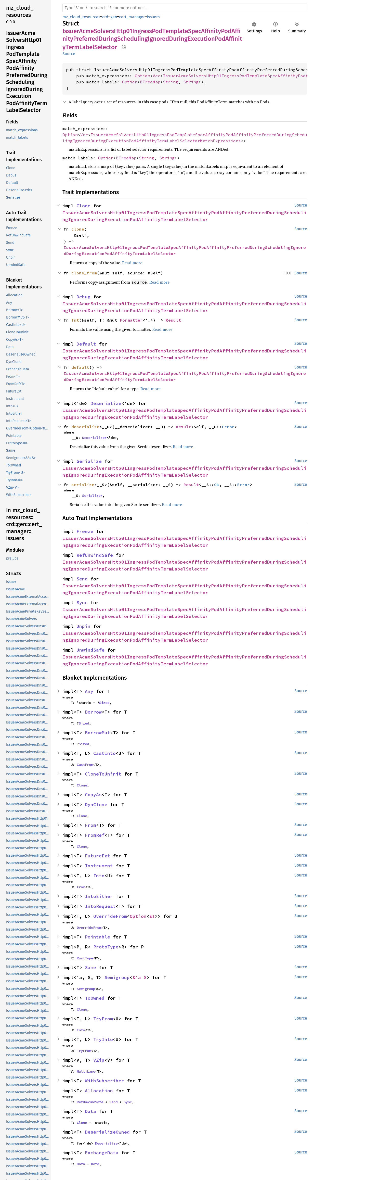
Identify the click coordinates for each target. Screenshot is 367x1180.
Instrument (99, 866)
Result (173, 320)
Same (90, 967)
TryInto (103, 1039)
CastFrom (85, 764)
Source (68, 53)
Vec (156, 75)
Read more (132, 262)
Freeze (84, 531)
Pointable (97, 937)
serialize (82, 484)
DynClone (96, 804)
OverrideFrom (110, 916)
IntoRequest (100, 906)
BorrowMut (97, 732)
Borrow (93, 712)
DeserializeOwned (107, 1132)
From (90, 825)
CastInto (104, 753)
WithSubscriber (104, 1081)
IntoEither (99, 896)
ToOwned (94, 998)
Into (98, 876)
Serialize (89, 461)
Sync (82, 602)
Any (89, 691)
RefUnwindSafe (94, 555)
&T (152, 916)
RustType (85, 958)
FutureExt (97, 856)
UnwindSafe (90, 650)
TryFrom (103, 1019)
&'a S (140, 977)
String (170, 81)
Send (82, 579)
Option (142, 75)
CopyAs (93, 794)
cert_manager (132, 17)
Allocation (99, 1091)
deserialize (85, 426)
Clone (83, 206)
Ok (216, 484)
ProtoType (106, 947)
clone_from (84, 272)
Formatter (131, 320)
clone (77, 229)
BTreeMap (150, 81)
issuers (153, 17)
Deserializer (94, 437)
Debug (83, 297)
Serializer (92, 495)
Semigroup (117, 977)
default (80, 367)
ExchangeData (102, 1153)
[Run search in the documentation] (184, 8)
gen (113, 17)
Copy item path (124, 47)
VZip (98, 1060)
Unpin (83, 626)
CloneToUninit (103, 774)
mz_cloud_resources (81, 17)
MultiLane (86, 1071)
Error (228, 426)
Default (86, 344)
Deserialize (105, 403)
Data (90, 1111)
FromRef (94, 835)
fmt (75, 320)
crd (105, 17)
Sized (104, 702)
